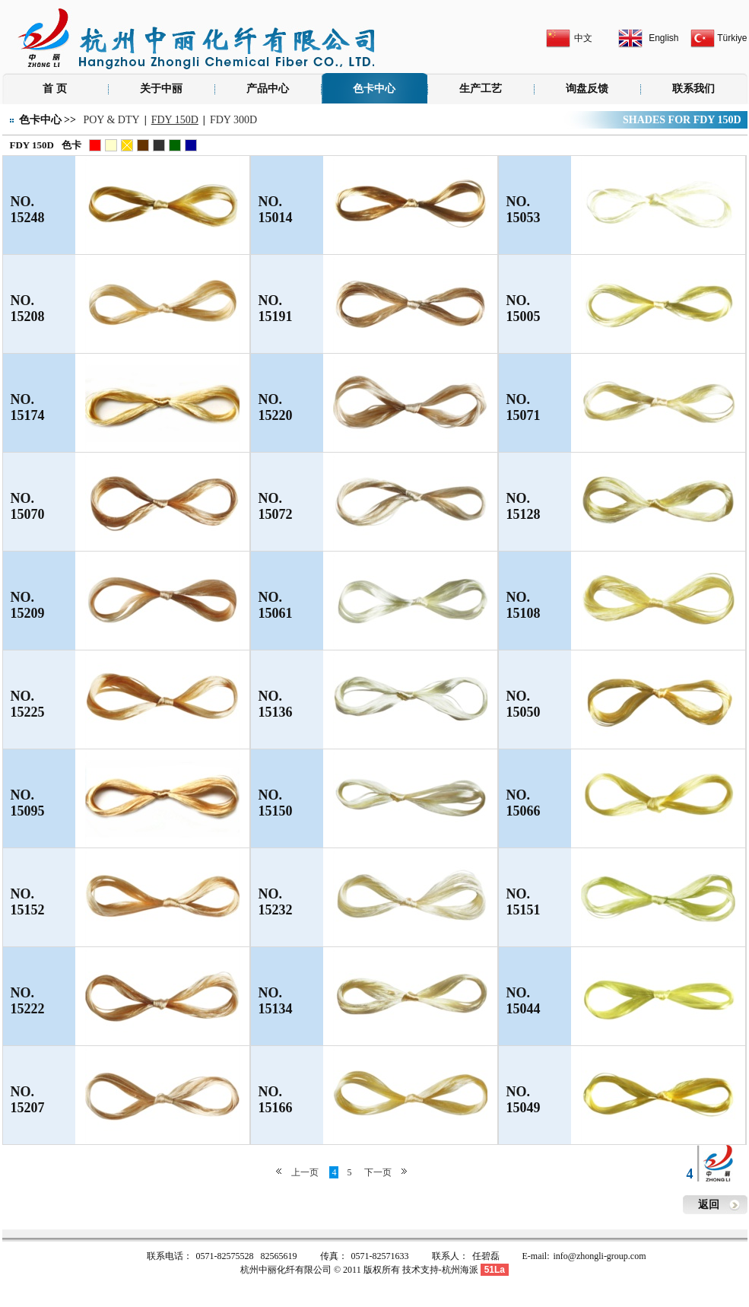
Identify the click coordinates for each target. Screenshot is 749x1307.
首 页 (55, 88)
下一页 (378, 1172)
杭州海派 (460, 1269)
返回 (708, 1204)
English (663, 38)
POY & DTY (111, 120)
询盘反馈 (587, 88)
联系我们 (693, 88)
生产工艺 (480, 88)
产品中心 (267, 88)
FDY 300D (233, 120)
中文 (583, 38)
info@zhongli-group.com (600, 1256)
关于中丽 (161, 88)
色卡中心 (374, 88)
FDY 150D (174, 120)
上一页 (305, 1172)
